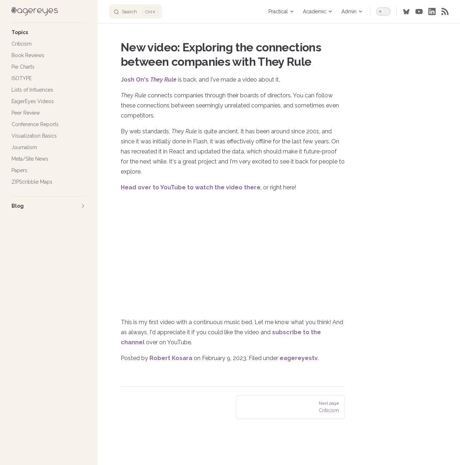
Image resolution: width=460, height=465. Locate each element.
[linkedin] (432, 11)
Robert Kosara (171, 358)
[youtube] (419, 11)
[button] (49, 32)
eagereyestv (299, 358)
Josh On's (148, 79)
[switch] (383, 11)
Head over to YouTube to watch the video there (191, 187)
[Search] (135, 11)
